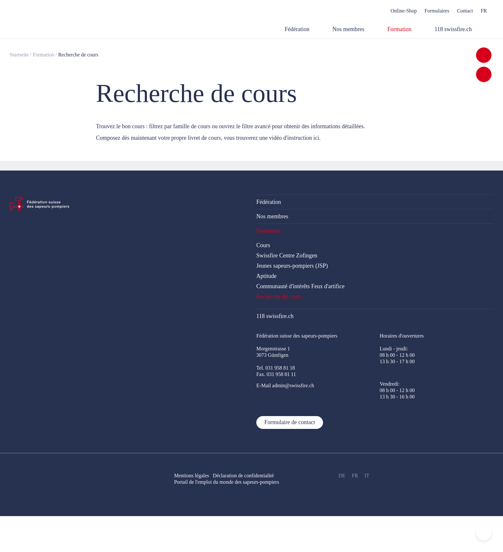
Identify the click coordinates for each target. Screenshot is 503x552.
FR (355, 475)
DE (341, 475)
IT (366, 475)
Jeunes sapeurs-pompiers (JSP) (292, 266)
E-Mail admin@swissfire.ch (285, 385)
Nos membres (272, 216)
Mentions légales (191, 475)
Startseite (19, 54)
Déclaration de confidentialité (247, 475)
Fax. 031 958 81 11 (276, 374)
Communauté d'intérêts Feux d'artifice (300, 286)
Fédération (268, 202)
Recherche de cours (78, 54)
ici (316, 138)
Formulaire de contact (289, 422)
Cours (263, 245)
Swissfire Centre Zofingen (286, 255)
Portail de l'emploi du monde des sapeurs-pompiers (226, 482)
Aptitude (266, 276)
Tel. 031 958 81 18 (275, 368)
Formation (43, 54)
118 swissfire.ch (275, 316)
